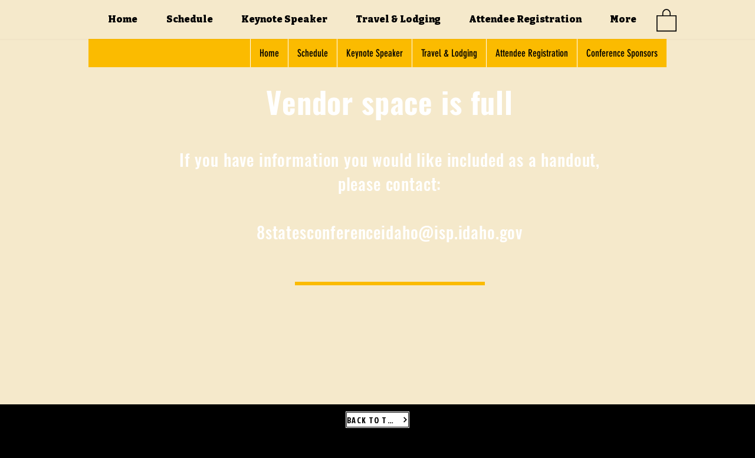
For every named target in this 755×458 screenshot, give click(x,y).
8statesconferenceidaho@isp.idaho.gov (390, 232)
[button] (666, 19)
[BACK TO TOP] (377, 420)
